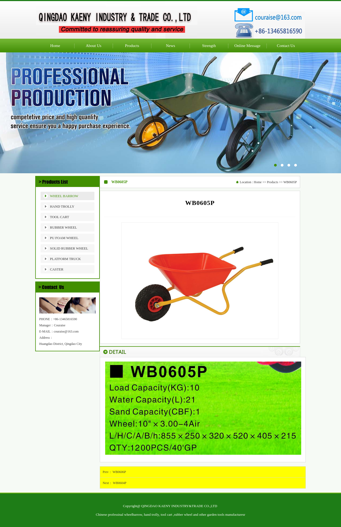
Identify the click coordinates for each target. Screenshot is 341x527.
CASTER (56, 269)
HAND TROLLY (62, 206)
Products (272, 182)
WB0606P (119, 472)
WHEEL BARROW (64, 196)
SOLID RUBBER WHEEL (69, 248)
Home (258, 182)
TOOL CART (59, 217)
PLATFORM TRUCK (65, 259)
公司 (170, 112)
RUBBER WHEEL (63, 227)
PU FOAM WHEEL (64, 238)
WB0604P (119, 483)
